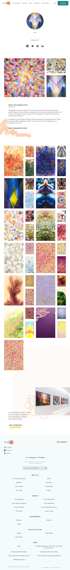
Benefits (19, 482)
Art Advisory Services (19, 479)
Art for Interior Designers (19, 503)
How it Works (19, 486)
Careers (49, 490)
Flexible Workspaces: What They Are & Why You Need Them (49, 547)
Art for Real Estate (49, 499)
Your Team (19, 490)
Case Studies (49, 533)
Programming (49, 486)
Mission (49, 479)
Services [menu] (30, 3)
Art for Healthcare (49, 503)
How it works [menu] (24, 3)
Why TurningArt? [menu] (16, 3)
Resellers (19, 520)
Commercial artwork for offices (49, 552)
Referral (49, 520)
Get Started (63, 3)
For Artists (19, 511)
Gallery (19, 533)
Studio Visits (19, 537)
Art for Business (19, 499)
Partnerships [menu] (37, 3)
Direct (19, 524)
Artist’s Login (49, 511)
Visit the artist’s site (17, 128)
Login (55, 3)
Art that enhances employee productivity (49, 556)
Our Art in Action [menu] (45, 3)
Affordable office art (19, 560)
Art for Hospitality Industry (49, 507)
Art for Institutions (19, 507)
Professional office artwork (19, 552)
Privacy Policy (45, 567)
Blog (19, 546)
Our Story (49, 482)
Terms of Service (55, 567)
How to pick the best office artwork (19, 556)
